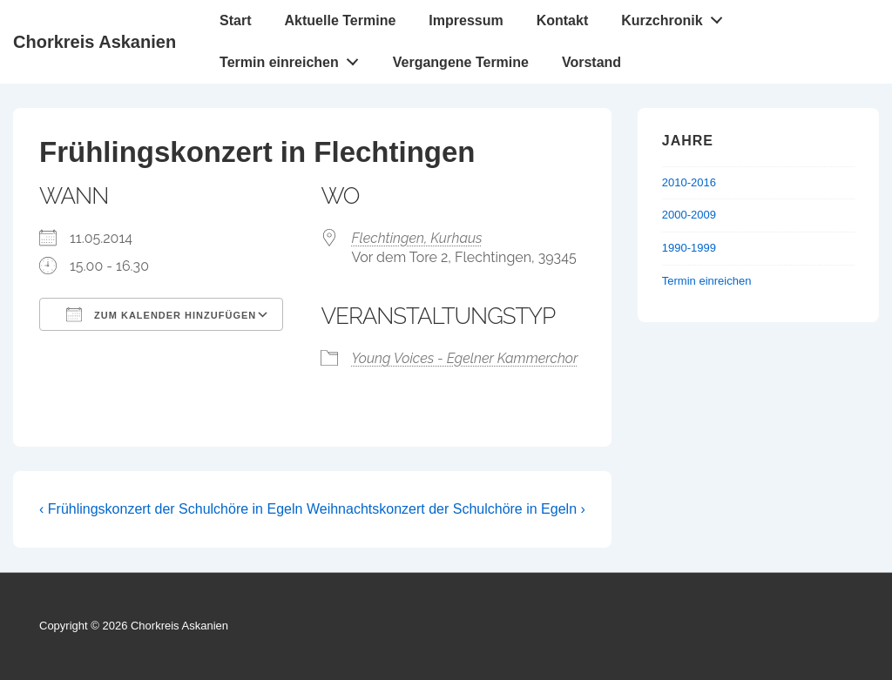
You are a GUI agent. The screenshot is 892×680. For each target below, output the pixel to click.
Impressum (466, 20)
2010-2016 (689, 182)
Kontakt (563, 20)
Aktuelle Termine (340, 20)
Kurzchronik (676, 16)
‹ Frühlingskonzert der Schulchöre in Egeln (170, 509)
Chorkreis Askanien (94, 41)
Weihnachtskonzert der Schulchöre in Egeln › (446, 509)
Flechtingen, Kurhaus (416, 238)
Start (235, 20)
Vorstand (591, 62)
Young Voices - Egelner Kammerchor (464, 358)
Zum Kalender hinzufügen (161, 314)
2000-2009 (689, 214)
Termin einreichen (294, 58)
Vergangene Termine (461, 62)
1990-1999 (689, 247)
